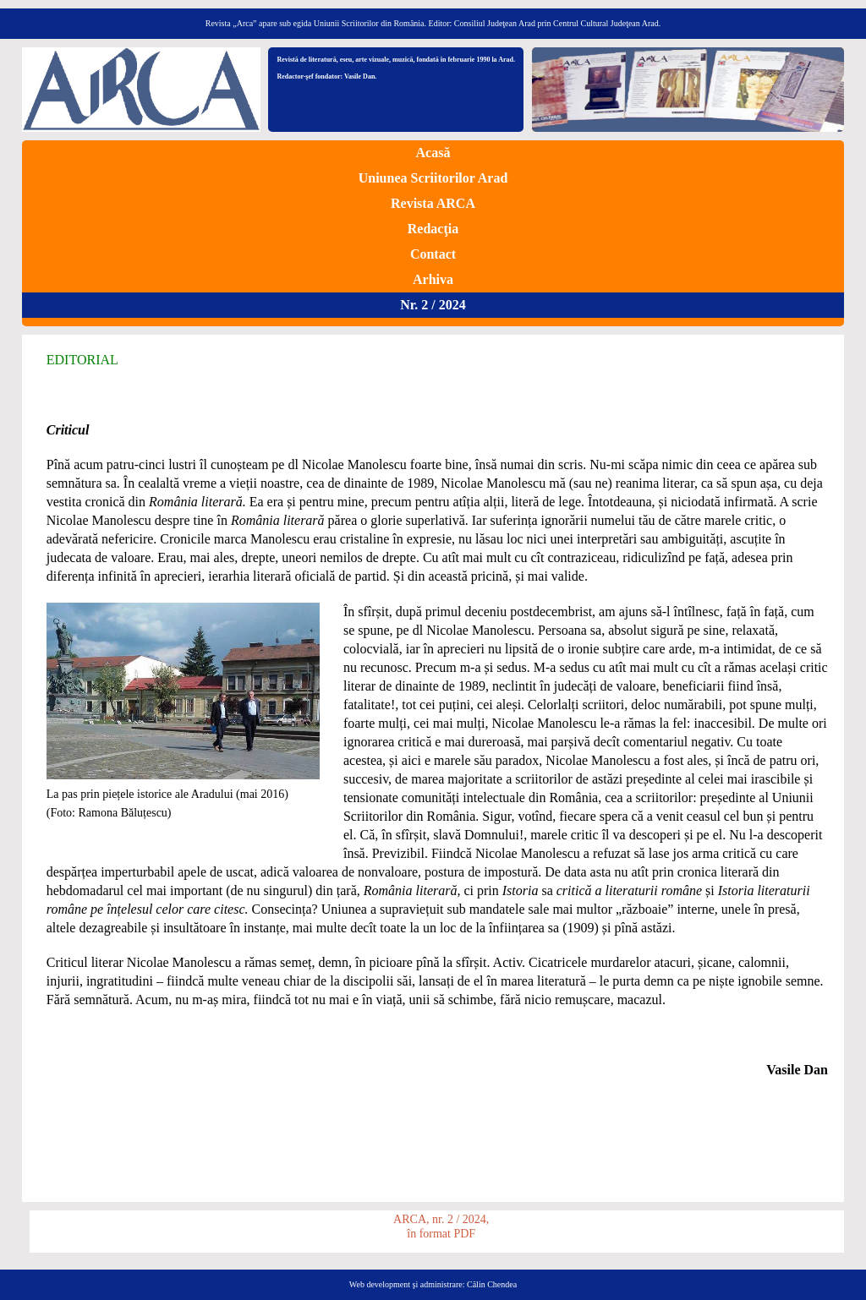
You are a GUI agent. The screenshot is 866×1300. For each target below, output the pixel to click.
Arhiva (433, 279)
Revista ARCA (433, 203)
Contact (433, 254)
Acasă (433, 152)
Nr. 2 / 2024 (433, 305)
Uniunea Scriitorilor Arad (433, 178)
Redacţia (433, 228)
